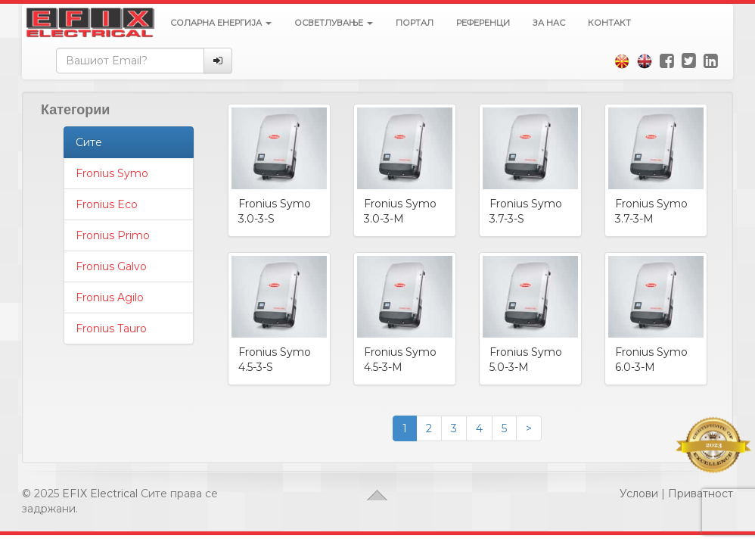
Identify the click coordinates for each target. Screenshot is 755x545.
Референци (483, 22)
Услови (639, 493)
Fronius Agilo (110, 297)
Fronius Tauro (111, 328)
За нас (549, 22)
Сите (89, 142)
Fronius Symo (112, 173)
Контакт (609, 22)
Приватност (700, 493)
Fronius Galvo (111, 266)
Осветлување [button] (333, 22)
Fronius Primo (113, 235)
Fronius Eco (107, 204)
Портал (414, 22)
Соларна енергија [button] (221, 22)
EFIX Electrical (100, 493)
